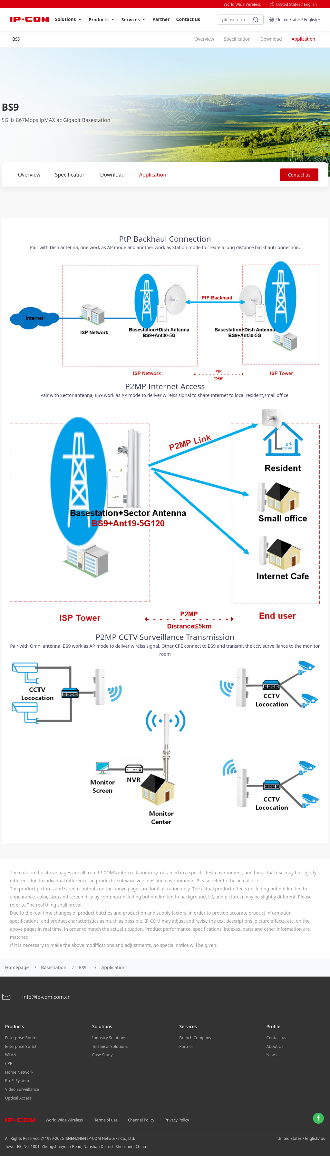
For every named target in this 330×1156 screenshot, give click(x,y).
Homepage (17, 967)
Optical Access (18, 1093)
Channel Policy (141, 1115)
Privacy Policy (177, 1115)
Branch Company (194, 1037)
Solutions (68, 19)
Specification (70, 174)
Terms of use (106, 1115)
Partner (161, 19)
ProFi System (16, 1077)
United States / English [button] (292, 19)
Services (133, 19)
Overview (29, 174)
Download (112, 174)
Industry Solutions (108, 1037)
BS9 (84, 967)
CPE (8, 1061)
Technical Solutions (109, 1045)
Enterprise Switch (21, 1045)
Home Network (19, 1069)
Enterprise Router (21, 1037)
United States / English (293, 4)
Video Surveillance (21, 1085)
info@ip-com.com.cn (37, 997)
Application (152, 174)
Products (102, 19)
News (272, 1053)
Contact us (188, 19)
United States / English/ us (301, 1133)
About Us (275, 1045)
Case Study (102, 1053)
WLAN (10, 1053)
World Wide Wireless (242, 4)
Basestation (53, 967)
